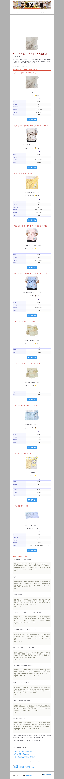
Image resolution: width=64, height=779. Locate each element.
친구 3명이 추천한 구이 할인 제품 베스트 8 (23, 751)
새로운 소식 (22, 12)
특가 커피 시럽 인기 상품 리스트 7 (21, 753)
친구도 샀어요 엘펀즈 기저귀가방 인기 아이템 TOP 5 (23, 766)
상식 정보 (28, 12)
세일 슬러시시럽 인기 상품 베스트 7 (21, 754)
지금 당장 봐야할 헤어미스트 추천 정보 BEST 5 (24, 758)
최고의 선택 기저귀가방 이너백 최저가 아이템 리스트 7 (24, 768)
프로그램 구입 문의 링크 (46, 777)
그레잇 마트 (35, 12)
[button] (46, 12)
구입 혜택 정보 (32, 120)
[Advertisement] (32, 27)
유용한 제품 (42, 12)
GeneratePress (29, 775)
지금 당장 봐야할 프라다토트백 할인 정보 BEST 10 (24, 756)
